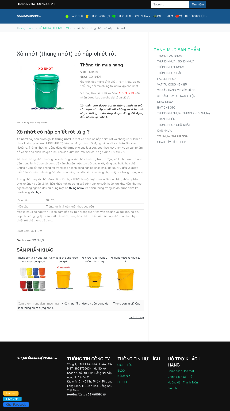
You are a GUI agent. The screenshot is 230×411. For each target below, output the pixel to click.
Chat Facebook (16, 404)
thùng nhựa (76, 188)
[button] (131, 16)
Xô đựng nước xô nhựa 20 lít (126, 259)
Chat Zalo (12, 399)
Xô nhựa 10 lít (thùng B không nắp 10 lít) (94, 259)
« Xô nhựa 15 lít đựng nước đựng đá (84, 303)
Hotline (10, 393)
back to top (136, 317)
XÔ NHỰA (38, 240)
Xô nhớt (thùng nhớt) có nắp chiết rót (66, 53)
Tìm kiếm (198, 4)
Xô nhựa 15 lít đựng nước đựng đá (63, 259)
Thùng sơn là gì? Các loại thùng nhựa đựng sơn (32, 259)
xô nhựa (36, 192)
